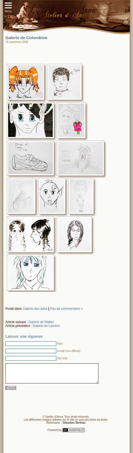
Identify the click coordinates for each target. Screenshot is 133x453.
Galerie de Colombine (26, 37)
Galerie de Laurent (46, 326)
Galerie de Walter (41, 322)
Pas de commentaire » (66, 309)
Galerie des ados (35, 309)
